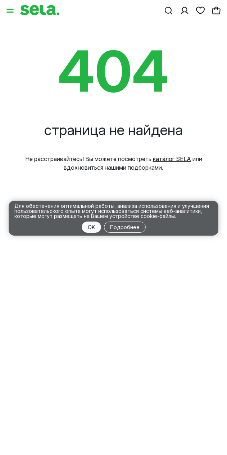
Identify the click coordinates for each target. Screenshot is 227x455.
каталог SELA (172, 158)
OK (91, 227)
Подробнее (125, 227)
